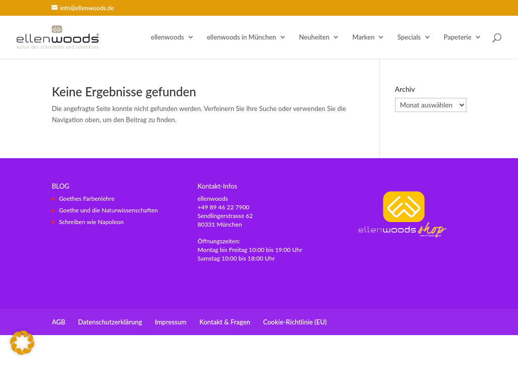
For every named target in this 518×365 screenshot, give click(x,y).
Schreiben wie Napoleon (91, 222)
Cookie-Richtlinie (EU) (295, 322)
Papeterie (457, 37)
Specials (409, 37)
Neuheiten (314, 37)
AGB (58, 322)
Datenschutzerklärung (110, 322)
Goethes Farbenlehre (86, 198)
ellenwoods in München (241, 37)
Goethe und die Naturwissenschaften (108, 210)
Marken (364, 37)
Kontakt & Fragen (224, 322)
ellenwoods (167, 37)
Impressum (171, 322)
